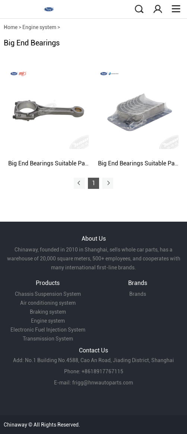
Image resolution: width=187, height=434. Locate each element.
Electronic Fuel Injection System (47, 330)
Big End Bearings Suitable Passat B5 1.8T (63, 163)
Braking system (48, 312)
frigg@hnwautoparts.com (102, 383)
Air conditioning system (48, 303)
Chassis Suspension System (48, 294)
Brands (137, 294)
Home (11, 27)
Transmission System (48, 339)
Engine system (39, 27)
